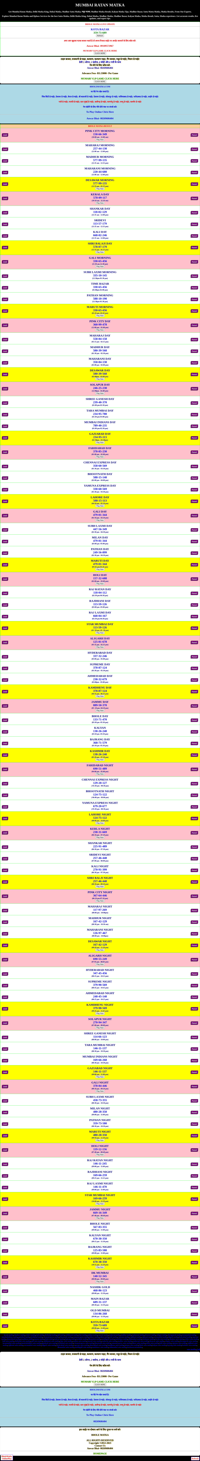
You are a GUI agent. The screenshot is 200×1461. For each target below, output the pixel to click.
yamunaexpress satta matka (121, 1343)
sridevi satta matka (191, 1339)
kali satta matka (8, 1341)
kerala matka (8, 1335)
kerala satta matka (161, 1339)
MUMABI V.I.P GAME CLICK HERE (100, 52)
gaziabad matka (24, 1337)
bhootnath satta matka (103, 1343)
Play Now (100, 140)
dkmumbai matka (94, 1339)
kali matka (40, 1335)
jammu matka (39, 1339)
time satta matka (66, 1341)
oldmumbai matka (134, 1339)
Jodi (5, 135)
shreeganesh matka (174, 1335)
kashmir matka (81, 1339)
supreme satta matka (81, 1345)
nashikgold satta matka (83, 1347)
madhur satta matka (125, 1341)
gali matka (61, 1335)
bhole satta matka (145, 1345)
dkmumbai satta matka (66, 1347)
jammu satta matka (131, 1345)
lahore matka (94, 1337)
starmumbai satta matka (32, 1345)
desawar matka (150, 1335)
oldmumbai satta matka (117, 1347)
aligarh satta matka (49, 1345)
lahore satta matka (138, 1343)
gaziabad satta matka (49, 1343)
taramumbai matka (189, 1335)
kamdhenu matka (27, 1339)
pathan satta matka (80, 1341)
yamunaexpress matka (81, 1337)
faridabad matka (37, 1337)
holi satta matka (165, 1343)
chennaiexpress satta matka (84, 1343)
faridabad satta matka (65, 1343)
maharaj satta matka (109, 1341)
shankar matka (19, 1335)
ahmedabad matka (13, 1339)
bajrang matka (70, 1339)
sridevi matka (30, 1335)
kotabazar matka (148, 1339)
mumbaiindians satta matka (31, 1343)
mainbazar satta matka (100, 1347)
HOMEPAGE (100, 1453)
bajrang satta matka (174, 1345)
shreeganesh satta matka (188, 1341)
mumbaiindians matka (10, 1337)
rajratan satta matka (179, 1343)
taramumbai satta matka (11, 1343)
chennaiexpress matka (51, 1337)
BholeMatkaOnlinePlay (6, 1457)
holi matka (113, 1337)
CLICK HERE (100, 53)
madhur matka (126, 1335)
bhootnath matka (66, 1337)
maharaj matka (114, 1335)
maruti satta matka (94, 1341)
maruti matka (103, 1335)
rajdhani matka (135, 1337)
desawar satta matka (156, 1341)
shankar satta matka (176, 1339)
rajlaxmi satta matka (15, 1345)
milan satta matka (152, 1343)
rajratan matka (123, 1337)
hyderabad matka (185, 1337)
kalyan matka (59, 1339)
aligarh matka (173, 1337)
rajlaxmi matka (147, 1337)
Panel (194, 135)
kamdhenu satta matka (115, 1345)
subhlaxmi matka (72, 1335)
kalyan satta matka (159, 1345)
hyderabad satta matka (65, 1345)
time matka (83, 1335)
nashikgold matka (108, 1339)
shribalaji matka (50, 1335)
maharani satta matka (141, 1341)
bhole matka (49, 1339)
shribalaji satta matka (22, 1341)
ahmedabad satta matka (98, 1345)
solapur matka (162, 1335)
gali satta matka (36, 1341)
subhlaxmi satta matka (51, 1341)
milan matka (104, 1337)
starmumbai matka (160, 1337)
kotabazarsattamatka (134, 1347)
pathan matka (93, 1335)
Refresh (100, 36)
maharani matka (138, 1335)
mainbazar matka (121, 1339)
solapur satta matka (172, 1341)
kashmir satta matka (189, 1345)
